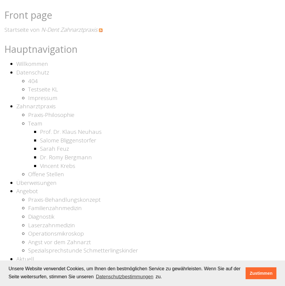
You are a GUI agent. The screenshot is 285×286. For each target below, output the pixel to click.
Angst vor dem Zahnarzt (59, 242)
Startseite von (50, 30)
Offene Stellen (46, 174)
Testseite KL (43, 89)
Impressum (42, 98)
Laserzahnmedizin (51, 225)
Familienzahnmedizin (55, 208)
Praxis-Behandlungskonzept (64, 200)
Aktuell (25, 259)
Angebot (27, 191)
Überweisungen (36, 183)
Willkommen (32, 64)
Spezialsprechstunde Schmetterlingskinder (83, 250)
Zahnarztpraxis (36, 106)
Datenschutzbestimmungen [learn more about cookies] (124, 276)
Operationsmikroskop (56, 233)
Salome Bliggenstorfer (68, 140)
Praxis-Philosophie (51, 115)
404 (33, 81)
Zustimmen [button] (261, 273)
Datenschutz (32, 72)
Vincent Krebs (57, 166)
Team (35, 123)
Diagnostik (41, 216)
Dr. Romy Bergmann (66, 157)
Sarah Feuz (54, 148)
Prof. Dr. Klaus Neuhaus (71, 132)
